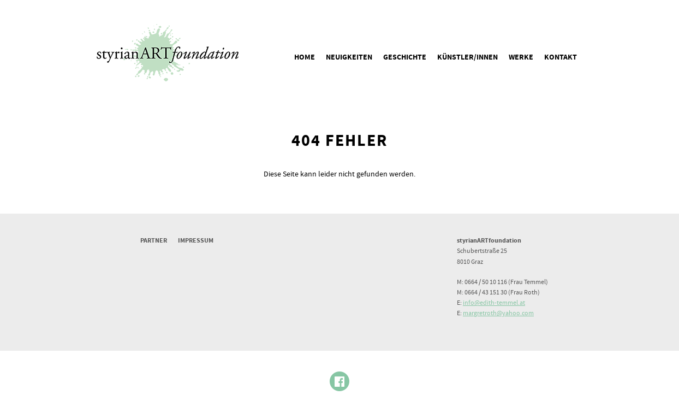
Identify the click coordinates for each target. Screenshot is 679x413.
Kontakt (560, 57)
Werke (521, 57)
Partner (153, 240)
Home (304, 57)
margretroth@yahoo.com (498, 313)
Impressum (195, 240)
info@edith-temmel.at (494, 303)
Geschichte (404, 57)
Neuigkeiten (349, 57)
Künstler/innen (467, 57)
